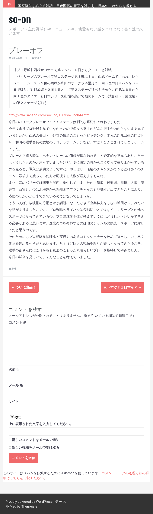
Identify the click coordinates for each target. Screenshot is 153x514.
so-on (20, 18)
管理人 (38, 58)
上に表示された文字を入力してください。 (41, 423)
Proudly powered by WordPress (29, 501)
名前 (14, 369)
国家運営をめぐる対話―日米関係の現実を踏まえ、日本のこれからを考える (77, 5)
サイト (14, 401)
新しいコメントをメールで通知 (35, 439)
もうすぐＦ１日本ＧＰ (123, 287)
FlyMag (11, 506)
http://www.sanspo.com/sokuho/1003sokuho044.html (49, 115)
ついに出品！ (23, 287)
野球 (13, 268)
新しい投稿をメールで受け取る (35, 447)
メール (16, 385)
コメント (17, 322)
